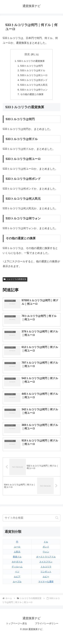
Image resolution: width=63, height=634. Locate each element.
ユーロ (17, 547)
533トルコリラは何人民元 (34, 85)
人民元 (17, 551)
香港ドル (17, 556)
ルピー (46, 576)
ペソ (17, 571)
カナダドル (17, 561)
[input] (31, 517)
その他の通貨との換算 (32, 94)
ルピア (17, 576)
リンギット (45, 571)
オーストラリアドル (46, 556)
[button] (57, 518)
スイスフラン (45, 561)
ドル (46, 542)
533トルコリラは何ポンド (34, 80)
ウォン (46, 551)
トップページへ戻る (16, 623)
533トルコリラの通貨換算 (31, 61)
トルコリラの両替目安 (15, 279)
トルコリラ (45, 566)
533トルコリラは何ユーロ (34, 75)
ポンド (46, 547)
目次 (27, 54)
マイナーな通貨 (46, 581)
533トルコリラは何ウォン (34, 89)
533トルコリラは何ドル (32, 70)
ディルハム (17, 566)
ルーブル (17, 581)
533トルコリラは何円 (31, 65)
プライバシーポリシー (46, 623)
